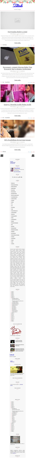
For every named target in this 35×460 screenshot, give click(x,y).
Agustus (13, 416)
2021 (12, 406)
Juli (12, 417)
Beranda (11, 162)
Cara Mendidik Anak (14, 197)
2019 (12, 298)
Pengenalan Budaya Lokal (17, 32)
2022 (12, 294)
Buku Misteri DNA (14, 194)
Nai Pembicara (13, 234)
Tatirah (17, 6)
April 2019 (14, 310)
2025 (12, 292)
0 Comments (22, 34)
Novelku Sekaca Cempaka (15, 235)
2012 (12, 320)
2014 (12, 318)
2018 (12, 313)
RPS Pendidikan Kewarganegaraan (17, 141)
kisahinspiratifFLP (14, 216)
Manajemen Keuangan (14, 223)
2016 (12, 316)
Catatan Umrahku (14, 199)
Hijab (12, 209)
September (14, 414)
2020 (12, 297)
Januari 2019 (14, 312)
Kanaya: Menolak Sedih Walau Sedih (17, 105)
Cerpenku (12, 201)
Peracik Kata (12, 362)
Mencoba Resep (13, 228)
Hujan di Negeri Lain (14, 211)
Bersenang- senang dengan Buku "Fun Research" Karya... (17, 302)
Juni (13, 418)
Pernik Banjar (13, 239)
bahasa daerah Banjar (14, 185)
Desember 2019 (15, 299)
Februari (13, 421)
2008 (12, 321)
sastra (12, 242)
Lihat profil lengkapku (17, 172)
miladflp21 (13, 232)
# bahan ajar (4, 152)
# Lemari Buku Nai (7, 82)
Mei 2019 (13, 309)
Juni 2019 (13, 308)
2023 (12, 293)
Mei (13, 419)
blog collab (13, 190)
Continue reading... (17, 43)
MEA (12, 225)
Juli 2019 (13, 307)
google (11, 361)
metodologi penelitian (14, 230)
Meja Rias (12, 227)
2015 (12, 317)
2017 (12, 425)
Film (12, 206)
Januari (13, 422)
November (14, 413)
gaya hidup (13, 208)
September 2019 (15, 304)
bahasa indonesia (14, 187)
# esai (3, 82)
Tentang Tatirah (12, 163)
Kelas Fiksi (13, 215)
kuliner (12, 218)
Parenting (12, 237)
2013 (12, 319)
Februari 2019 (14, 311)
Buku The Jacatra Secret (15, 196)
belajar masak (13, 189)
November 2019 (15, 303)
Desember (14, 409)
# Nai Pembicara (4, 45)
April (13, 420)
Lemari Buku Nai (13, 220)
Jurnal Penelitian (13, 213)
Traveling (12, 244)
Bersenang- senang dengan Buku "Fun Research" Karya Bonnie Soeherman (17, 69)
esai (12, 204)
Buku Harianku (13, 192)
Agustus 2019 (14, 305)
